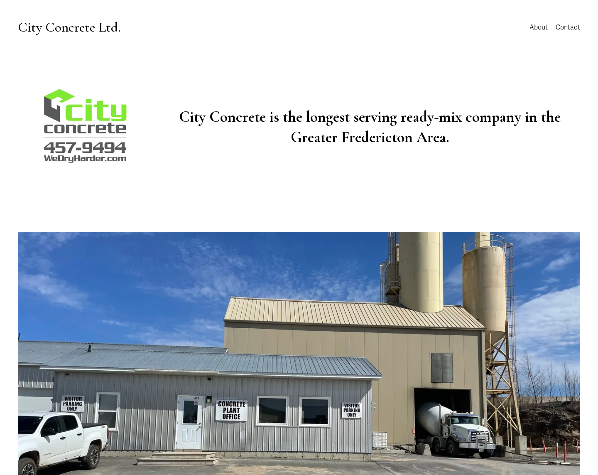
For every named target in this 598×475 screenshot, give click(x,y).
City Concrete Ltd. (69, 27)
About (538, 27)
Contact (568, 27)
